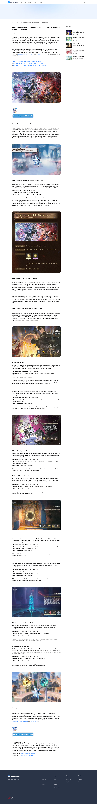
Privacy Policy (81, 779)
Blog (13, 22)
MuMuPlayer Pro (40, 54)
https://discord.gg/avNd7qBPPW (29, 755)
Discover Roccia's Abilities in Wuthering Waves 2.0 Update (27, 61)
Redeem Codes (57, 787)
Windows (44, 779)
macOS (43, 784)
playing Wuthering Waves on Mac (26, 54)
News (17, 22)
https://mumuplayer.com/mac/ (28, 753)
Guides (55, 781)
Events (55, 784)
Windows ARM (45, 781)
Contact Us (68, 779)
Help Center (68, 781)
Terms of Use (81, 781)
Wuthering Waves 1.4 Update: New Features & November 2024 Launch (30, 65)
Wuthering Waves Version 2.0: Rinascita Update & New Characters (29, 63)
